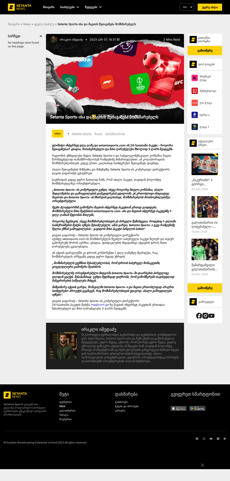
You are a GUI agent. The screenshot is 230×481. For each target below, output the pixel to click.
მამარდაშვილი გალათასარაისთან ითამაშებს (206, 269)
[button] (187, 7)
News (27, 24)
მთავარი (14, 24)
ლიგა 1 (204, 127)
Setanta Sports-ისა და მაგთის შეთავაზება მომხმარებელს (104, 117)
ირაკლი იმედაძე (71, 39)
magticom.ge (100, 305)
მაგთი (99, 133)
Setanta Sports (82, 133)
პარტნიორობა (116, 133)
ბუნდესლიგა (208, 90)
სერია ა (205, 115)
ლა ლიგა (206, 103)
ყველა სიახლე (44, 24)
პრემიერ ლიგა (205, 78)
